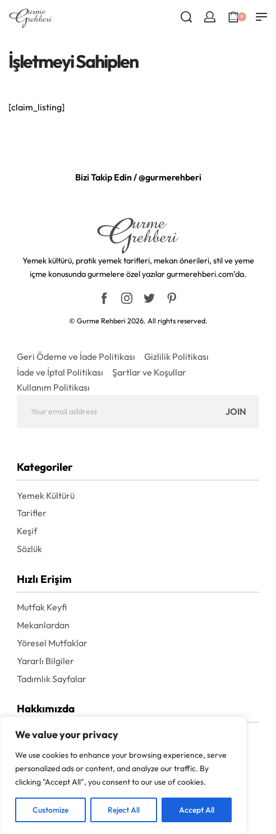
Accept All (196, 810)
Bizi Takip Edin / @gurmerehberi (138, 177)
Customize (50, 810)
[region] (123, 775)
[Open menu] (261, 16)
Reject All (124, 810)
